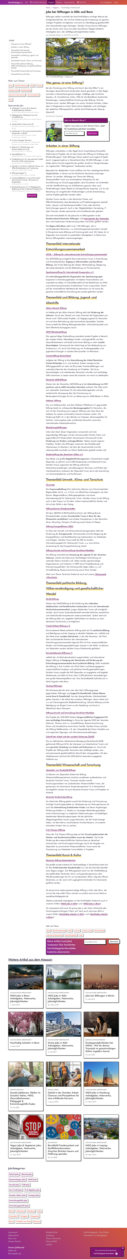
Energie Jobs (34, 1195)
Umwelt (39, 85)
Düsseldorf (13, 1216)
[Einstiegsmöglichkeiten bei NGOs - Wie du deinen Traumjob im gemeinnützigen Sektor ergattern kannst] (101, 1024)
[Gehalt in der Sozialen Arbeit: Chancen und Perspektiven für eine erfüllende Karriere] (63, 1074)
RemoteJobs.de (14, 1253)
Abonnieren (92, 133)
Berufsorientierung (21, 85)
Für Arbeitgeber (106, 2)
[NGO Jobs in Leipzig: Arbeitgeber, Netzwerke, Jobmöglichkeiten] (101, 1127)
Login (116, 2)
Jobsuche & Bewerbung (17, 95)
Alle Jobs (32, 195)
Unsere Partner (14, 1241)
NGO (32, 85)
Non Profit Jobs (15, 1190)
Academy (50, 1235)
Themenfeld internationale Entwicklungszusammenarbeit (21, 51)
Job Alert (81, 2)
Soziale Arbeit (14, 90)
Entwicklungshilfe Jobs (18, 1200)
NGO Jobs (32, 1179)
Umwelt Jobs (14, 1184)
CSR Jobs (26, 1184)
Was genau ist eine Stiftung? (21, 44)
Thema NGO (51, 1241)
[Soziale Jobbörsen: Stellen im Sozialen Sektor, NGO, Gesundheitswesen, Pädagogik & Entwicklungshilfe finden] (25, 1074)
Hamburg (31, 1211)
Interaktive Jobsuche (38, 2)
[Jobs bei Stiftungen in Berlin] (101, 977)
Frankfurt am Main (23, 1221)
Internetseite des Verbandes (96, 218)
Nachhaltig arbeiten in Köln (71, 914)
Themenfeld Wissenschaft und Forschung (25, 71)
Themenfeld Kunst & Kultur (20, 74)
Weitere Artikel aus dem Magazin (30, 959)
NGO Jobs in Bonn (92, 903)
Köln (10, 100)
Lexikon (49, 1244)
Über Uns (12, 1238)
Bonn (11, 85)
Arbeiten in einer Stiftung (20, 47)
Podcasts (59, 2)
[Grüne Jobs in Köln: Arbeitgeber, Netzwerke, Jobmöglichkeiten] (63, 1024)
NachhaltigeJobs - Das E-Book (96, 1232)
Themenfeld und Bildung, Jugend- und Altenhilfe (24, 56)
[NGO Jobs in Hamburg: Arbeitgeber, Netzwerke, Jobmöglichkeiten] (101, 1074)
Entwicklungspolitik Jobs (19, 1205)
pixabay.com (69, 77)
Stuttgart (24, 1216)
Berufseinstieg (26, 90)
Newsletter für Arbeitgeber (95, 1235)
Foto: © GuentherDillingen (55, 77)
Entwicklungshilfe (33, 95)
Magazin (51, 2)
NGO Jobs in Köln (69, 903)
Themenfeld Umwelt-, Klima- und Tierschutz (26, 60)
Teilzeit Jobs (14, 1174)
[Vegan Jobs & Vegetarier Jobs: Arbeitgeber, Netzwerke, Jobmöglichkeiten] (25, 1127)
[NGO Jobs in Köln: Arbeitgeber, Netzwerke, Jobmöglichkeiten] (63, 977)
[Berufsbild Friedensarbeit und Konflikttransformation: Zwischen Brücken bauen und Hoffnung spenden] (63, 1127)
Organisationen (69, 2)
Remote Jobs (27, 1174)
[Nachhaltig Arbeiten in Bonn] (25, 1024)
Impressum (13, 1232)
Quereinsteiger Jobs (17, 1179)
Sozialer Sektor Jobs (17, 1195)
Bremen (37, 1221)
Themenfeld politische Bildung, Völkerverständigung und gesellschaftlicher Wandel (26, 66)
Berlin (11, 1211)
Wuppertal (34, 1216)
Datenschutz (13, 1235)
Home (48, 7)
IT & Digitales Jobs (32, 1190)
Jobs (26, 2)
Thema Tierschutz (53, 1238)
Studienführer (52, 1232)
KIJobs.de (12, 1250)
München (20, 1211)
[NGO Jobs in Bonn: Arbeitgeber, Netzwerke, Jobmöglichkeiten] (25, 977)
